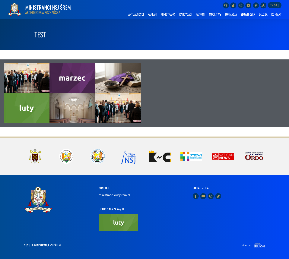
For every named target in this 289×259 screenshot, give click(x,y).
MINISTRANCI (168, 14)
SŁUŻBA (263, 14)
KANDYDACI (185, 14)
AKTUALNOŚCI (136, 14)
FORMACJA (231, 14)
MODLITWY (215, 14)
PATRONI (200, 14)
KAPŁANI (152, 14)
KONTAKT (276, 14)
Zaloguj (274, 5)
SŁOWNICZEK (248, 14)
